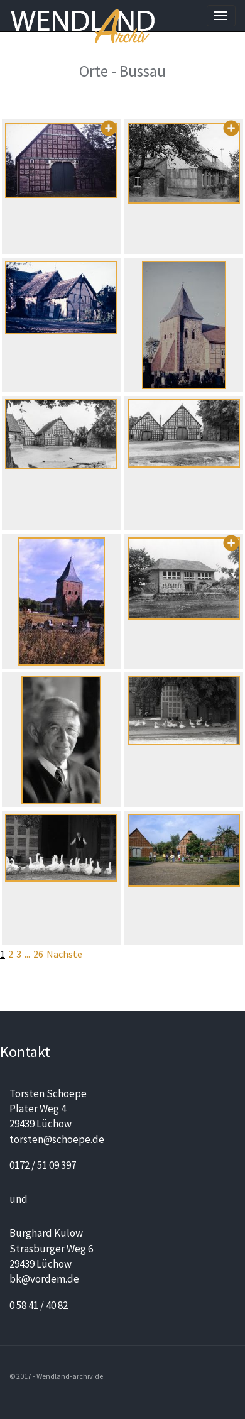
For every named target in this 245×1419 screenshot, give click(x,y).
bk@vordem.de (44, 1279)
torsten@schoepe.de (56, 1139)
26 (38, 954)
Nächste (64, 954)
